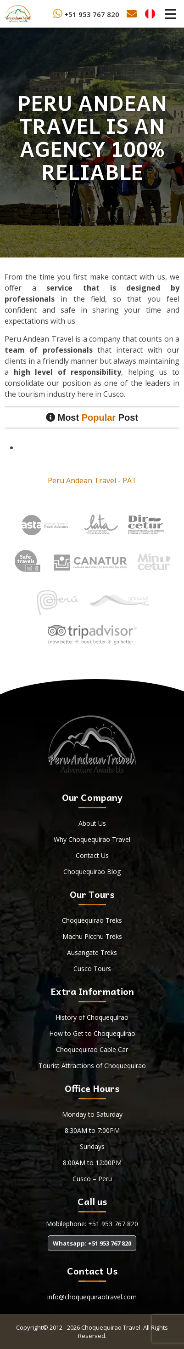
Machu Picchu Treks (92, 936)
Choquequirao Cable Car (92, 1049)
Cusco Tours (92, 968)
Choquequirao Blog (92, 871)
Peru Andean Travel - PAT (92, 480)
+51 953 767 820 (86, 14)
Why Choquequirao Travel (92, 839)
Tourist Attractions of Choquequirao (92, 1065)
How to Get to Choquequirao (92, 1033)
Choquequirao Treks (92, 920)
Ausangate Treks (92, 952)
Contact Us (92, 855)
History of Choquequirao (92, 1017)
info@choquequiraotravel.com (92, 1296)
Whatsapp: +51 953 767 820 (92, 1243)
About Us (92, 823)
